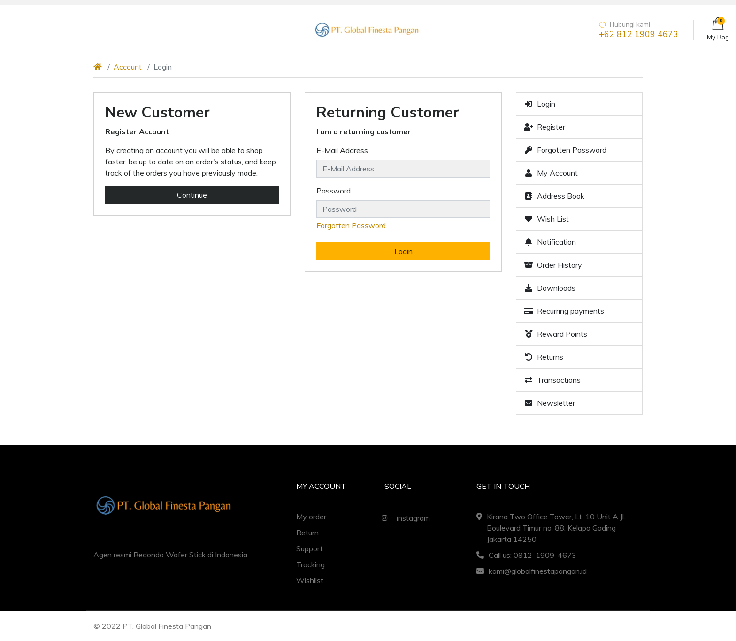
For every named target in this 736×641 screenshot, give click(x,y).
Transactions (552, 380)
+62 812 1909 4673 (638, 34)
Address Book (554, 196)
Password (333, 190)
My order (311, 516)
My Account (551, 173)
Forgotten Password (351, 225)
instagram (403, 517)
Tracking (310, 564)
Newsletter (549, 403)
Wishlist (309, 580)
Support (309, 548)
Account (128, 66)
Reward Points (555, 334)
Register (544, 126)
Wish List (546, 219)
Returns (543, 357)
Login (539, 103)
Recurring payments (564, 311)
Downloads (549, 288)
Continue (192, 195)
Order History (553, 265)
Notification (550, 242)
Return (307, 532)
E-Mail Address (342, 150)
